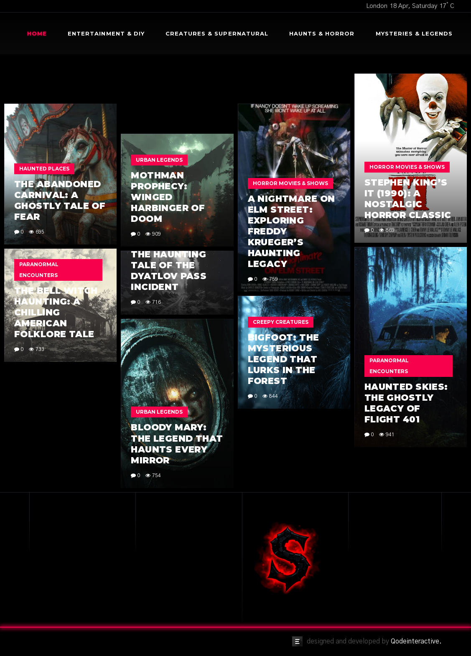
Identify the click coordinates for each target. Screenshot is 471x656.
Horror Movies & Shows (407, 167)
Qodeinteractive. (416, 641)
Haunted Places (44, 168)
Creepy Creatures (280, 322)
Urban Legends (159, 160)
